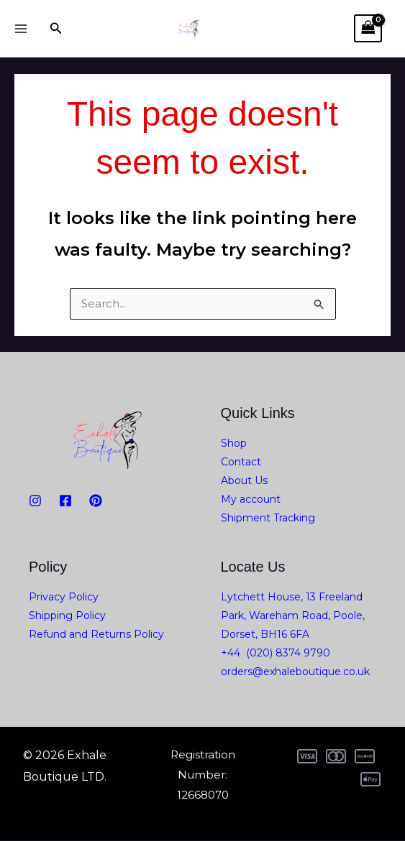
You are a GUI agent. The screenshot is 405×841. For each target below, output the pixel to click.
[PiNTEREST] (95, 501)
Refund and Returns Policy (96, 634)
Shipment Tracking (268, 518)
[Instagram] (35, 501)
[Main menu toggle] (20, 28)
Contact (241, 462)
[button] (56, 28)
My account (251, 499)
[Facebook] (65, 501)
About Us (244, 481)
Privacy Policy (64, 597)
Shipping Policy (67, 616)
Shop (234, 443)
